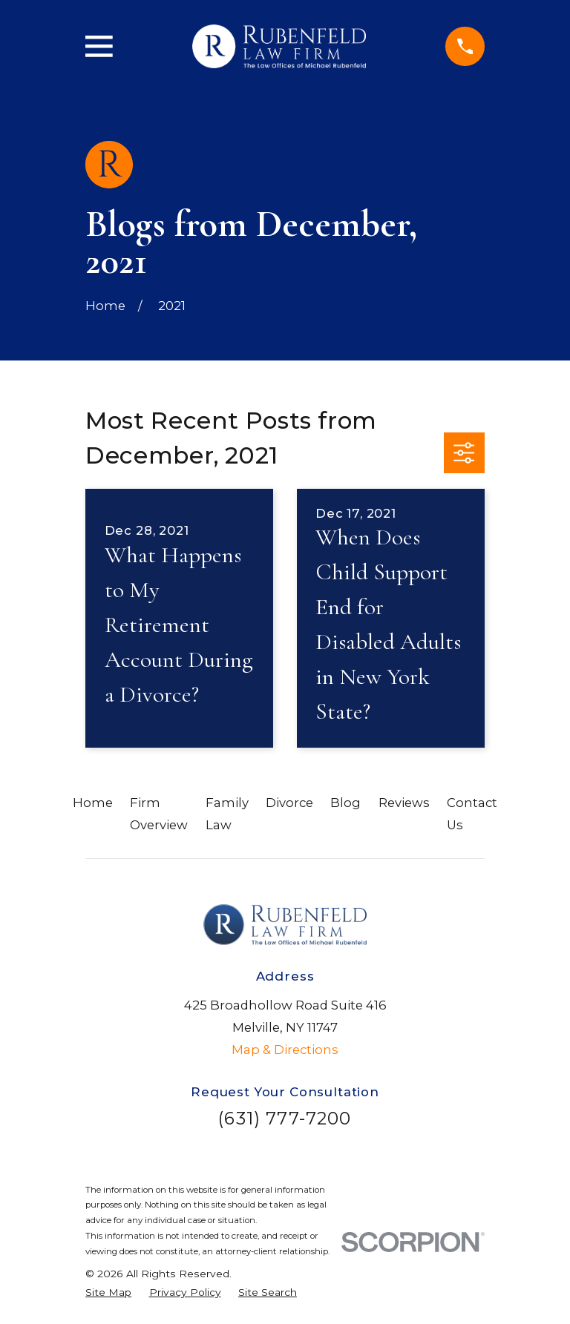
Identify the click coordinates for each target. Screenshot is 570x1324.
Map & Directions (285, 1049)
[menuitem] (108, 1292)
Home (93, 802)
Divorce (289, 802)
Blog (345, 802)
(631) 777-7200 (284, 1118)
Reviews (404, 802)
